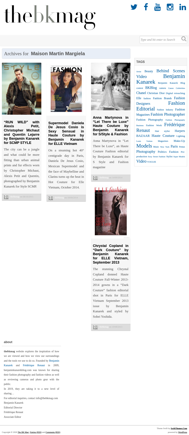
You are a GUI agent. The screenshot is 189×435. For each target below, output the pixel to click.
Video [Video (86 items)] (141, 161)
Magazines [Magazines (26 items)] (163, 141)
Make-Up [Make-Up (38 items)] (179, 140)
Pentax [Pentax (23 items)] (182, 147)
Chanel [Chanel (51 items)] (141, 93)
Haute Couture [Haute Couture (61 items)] (163, 136)
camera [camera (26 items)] (162, 88)
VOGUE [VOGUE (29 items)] (151, 161)
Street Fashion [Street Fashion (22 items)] (159, 156)
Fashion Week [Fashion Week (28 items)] (154, 125)
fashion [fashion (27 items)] (147, 98)
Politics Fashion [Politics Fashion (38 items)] (168, 151)
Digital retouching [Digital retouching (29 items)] (175, 93)
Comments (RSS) (53, 432)
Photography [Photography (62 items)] (146, 151)
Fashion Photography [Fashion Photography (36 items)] (149, 119)
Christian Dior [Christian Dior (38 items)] (156, 93)
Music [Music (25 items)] (156, 146)
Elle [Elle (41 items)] (138, 98)
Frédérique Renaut (34, 365)
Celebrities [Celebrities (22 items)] (180, 88)
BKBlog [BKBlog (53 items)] (151, 88)
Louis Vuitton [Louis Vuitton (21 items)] (144, 141)
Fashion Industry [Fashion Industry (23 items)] (165, 110)
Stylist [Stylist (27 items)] (169, 156)
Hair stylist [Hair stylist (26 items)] (162, 131)
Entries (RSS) (36, 432)
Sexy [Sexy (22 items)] (150, 156)
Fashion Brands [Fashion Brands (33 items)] (162, 98)
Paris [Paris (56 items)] (174, 146)
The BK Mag (23, 432)
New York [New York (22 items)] (164, 147)
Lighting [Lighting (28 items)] (180, 136)
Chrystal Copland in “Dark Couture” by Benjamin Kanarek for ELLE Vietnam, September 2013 (111, 254)
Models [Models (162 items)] (144, 146)
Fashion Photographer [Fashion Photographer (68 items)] (168, 114)
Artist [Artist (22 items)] (138, 71)
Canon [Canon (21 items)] (171, 88)
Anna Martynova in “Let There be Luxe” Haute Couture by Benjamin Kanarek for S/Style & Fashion (111, 126)
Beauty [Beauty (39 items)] (149, 71)
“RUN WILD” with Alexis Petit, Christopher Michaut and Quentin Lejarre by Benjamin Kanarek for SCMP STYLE (21, 132)
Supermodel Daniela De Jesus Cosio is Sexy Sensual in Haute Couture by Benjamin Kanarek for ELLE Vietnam (66, 133)
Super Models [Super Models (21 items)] (179, 157)
